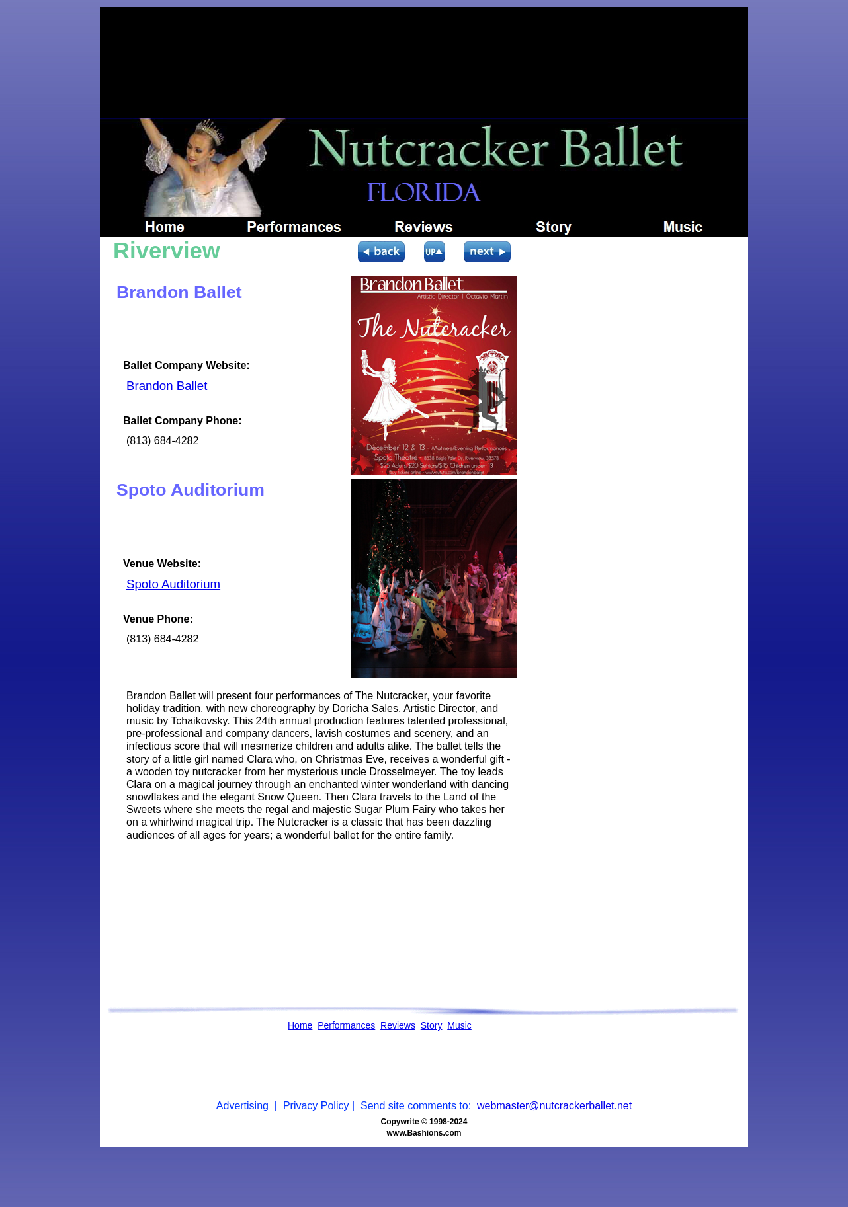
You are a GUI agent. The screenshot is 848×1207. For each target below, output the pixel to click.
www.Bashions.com (424, 1133)
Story (432, 1025)
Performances (346, 1025)
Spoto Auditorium (173, 584)
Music (459, 1025)
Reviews (397, 1025)
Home (300, 1025)
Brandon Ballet (166, 386)
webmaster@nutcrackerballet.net (554, 1105)
